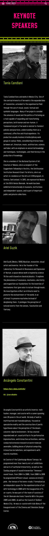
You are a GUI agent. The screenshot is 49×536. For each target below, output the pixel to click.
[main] (24, 21)
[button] (3, 3)
